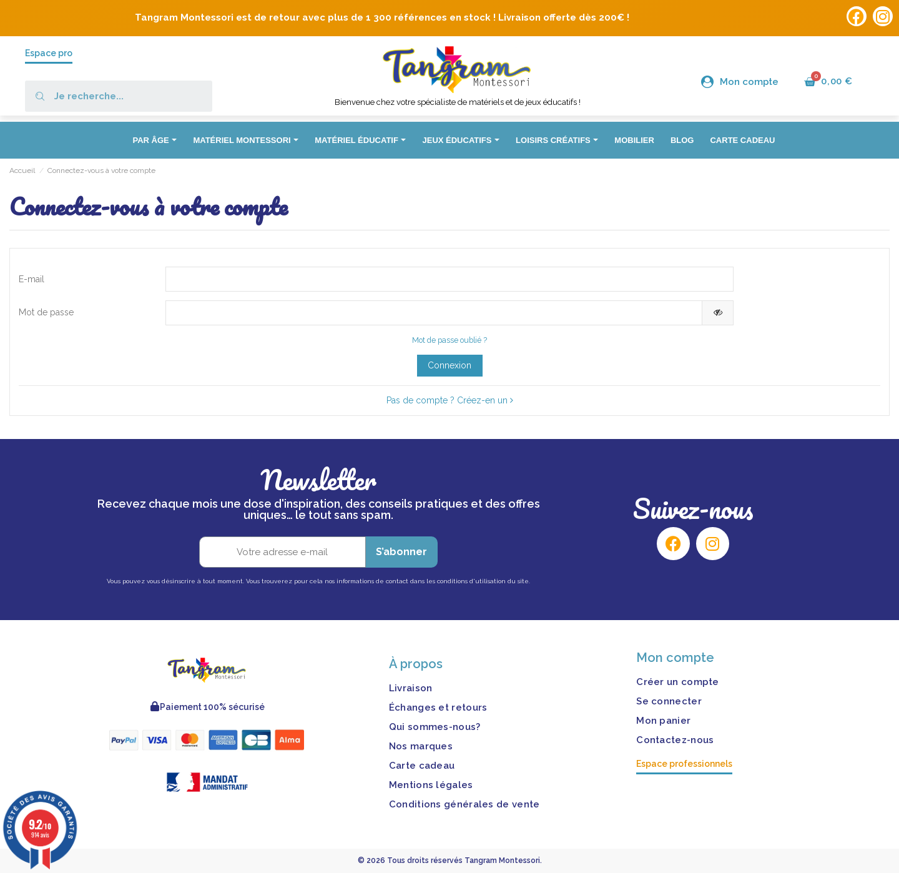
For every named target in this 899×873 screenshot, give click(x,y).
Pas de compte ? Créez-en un (449, 400)
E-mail (31, 279)
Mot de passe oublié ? (449, 340)
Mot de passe (46, 312)
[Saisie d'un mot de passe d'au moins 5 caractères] (433, 312)
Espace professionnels (684, 764)
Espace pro (48, 53)
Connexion (449, 365)
